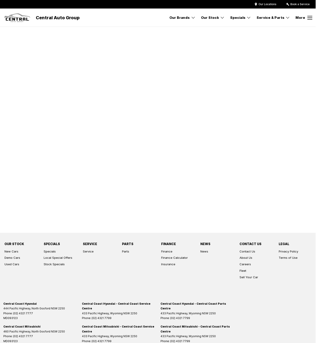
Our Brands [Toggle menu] (182, 17)
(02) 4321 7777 (23, 313)
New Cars (11, 251)
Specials (50, 251)
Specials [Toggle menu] (240, 17)
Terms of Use (288, 257)
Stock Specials (54, 264)
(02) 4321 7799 (101, 318)
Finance (166, 251)
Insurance (168, 264)
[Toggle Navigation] (303, 17)
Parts (125, 251)
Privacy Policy (288, 251)
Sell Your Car (249, 277)
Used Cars (11, 264)
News (204, 251)
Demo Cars (12, 257)
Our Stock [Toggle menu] (213, 17)
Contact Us (247, 251)
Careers (245, 264)
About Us (246, 257)
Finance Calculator (174, 257)
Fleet (243, 270)
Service (88, 251)
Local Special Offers (58, 257)
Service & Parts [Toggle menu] (273, 17)
